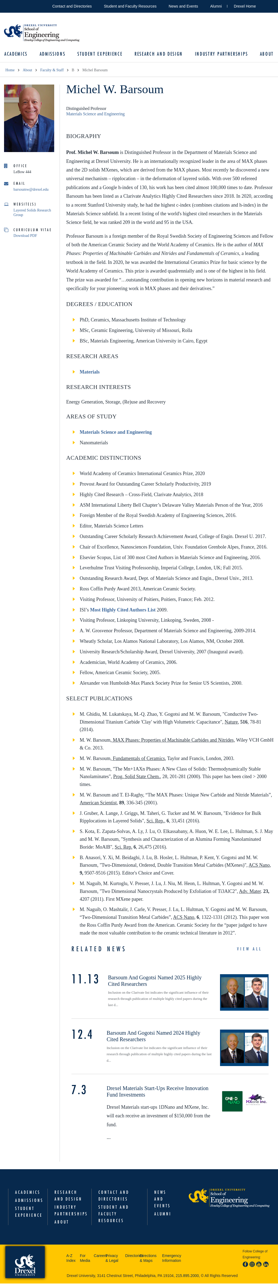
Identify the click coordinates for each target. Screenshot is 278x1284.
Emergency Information (171, 1258)
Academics (17, 54)
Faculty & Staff (52, 71)
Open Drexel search (265, 5)
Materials (89, 372)
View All (249, 949)
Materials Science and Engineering (95, 114)
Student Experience (100, 54)
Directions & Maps (148, 1258)
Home (10, 71)
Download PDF (25, 236)
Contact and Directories (72, 6)
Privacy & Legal (111, 1258)
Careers (98, 1256)
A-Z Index (70, 1258)
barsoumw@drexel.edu (31, 190)
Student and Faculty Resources (130, 6)
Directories (131, 1256)
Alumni (216, 6)
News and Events (183, 6)
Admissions (53, 54)
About (266, 54)
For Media (85, 1258)
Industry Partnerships (220, 54)
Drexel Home (245, 6)
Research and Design (158, 54)
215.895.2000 (187, 1276)
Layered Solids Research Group (32, 213)
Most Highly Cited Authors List (123, 610)
